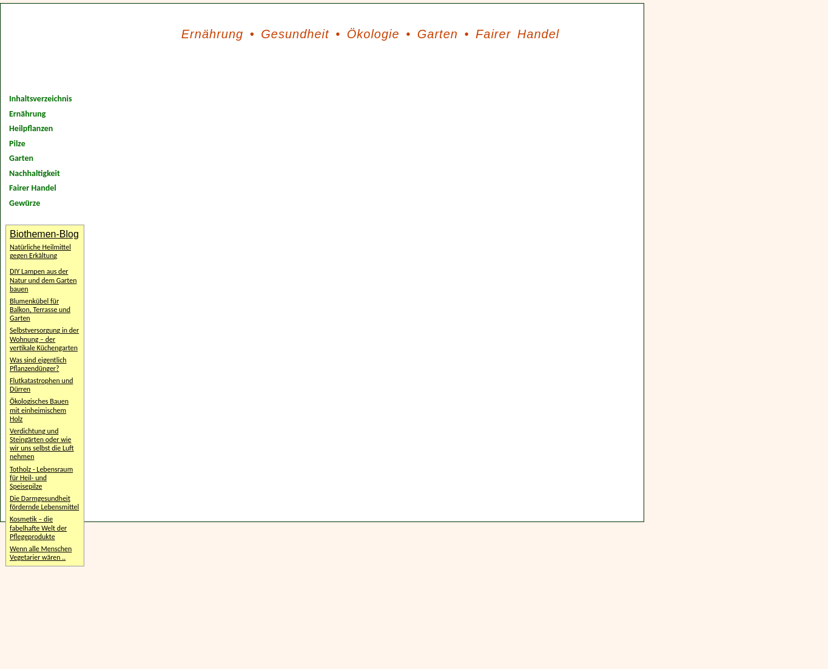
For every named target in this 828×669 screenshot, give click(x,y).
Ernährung (212, 34)
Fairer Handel (517, 34)
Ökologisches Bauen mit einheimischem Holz (39, 410)
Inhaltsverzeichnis (40, 98)
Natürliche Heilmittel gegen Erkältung (40, 251)
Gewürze (24, 203)
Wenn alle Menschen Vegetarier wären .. (41, 553)
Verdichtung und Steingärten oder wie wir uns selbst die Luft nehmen (42, 444)
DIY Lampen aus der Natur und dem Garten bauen (43, 280)
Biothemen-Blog (44, 234)
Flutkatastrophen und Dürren (41, 384)
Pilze (17, 143)
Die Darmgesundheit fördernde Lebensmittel (44, 502)
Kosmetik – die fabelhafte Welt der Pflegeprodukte (38, 527)
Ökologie (373, 34)
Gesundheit (295, 34)
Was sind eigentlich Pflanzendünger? (38, 364)
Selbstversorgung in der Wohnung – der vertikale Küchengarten (44, 338)
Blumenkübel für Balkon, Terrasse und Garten (40, 309)
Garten (437, 34)
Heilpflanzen (31, 128)
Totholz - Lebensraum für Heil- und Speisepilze (41, 478)
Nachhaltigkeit (34, 173)
